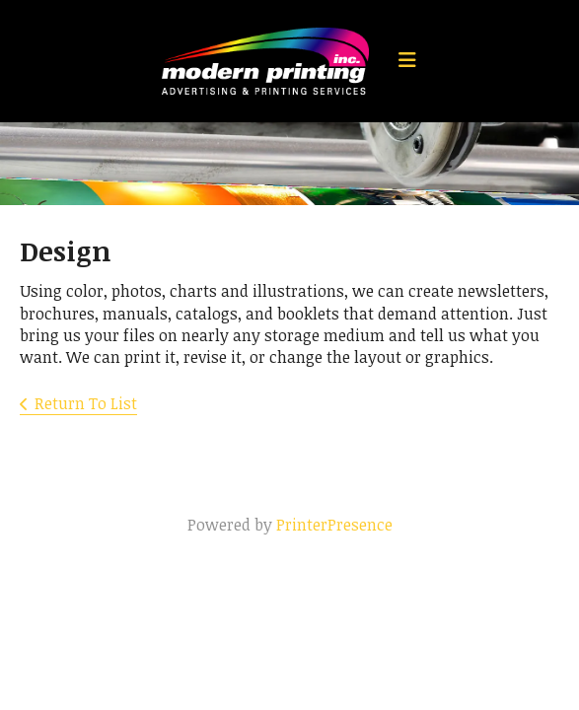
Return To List (86, 403)
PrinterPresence (334, 524)
